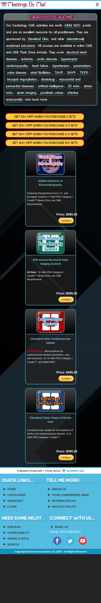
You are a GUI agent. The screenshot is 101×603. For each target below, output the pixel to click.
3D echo (74, 86)
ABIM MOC (72, 25)
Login (10, 506)
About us (56, 489)
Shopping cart (75, 470)
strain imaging (26, 93)
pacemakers (82, 66)
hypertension (60, 66)
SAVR (71, 72)
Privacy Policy (61, 506)
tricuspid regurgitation (22, 79)
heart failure (40, 66)
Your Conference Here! (68, 495)
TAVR (59, 72)
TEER (84, 72)
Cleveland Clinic (38, 39)
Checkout (13, 501)
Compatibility (16, 533)
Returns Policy (61, 501)
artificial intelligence (50, 86)
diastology (48, 79)
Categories (14, 495)
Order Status (16, 538)
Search (11, 544)
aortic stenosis (47, 59)
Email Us (59, 527)
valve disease (16, 72)
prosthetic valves (51, 93)
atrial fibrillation (40, 72)
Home (9, 489)
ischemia (27, 59)
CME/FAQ (12, 527)
